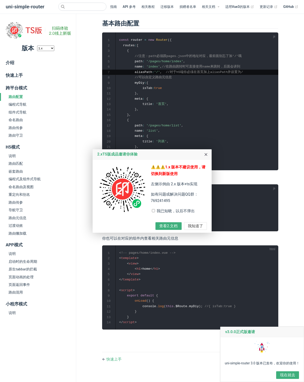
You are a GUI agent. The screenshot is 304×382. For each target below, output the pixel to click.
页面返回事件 (19, 285)
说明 (12, 156)
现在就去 (287, 375)
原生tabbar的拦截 (23, 269)
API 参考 (129, 7)
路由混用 (16, 292)
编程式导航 (17, 104)
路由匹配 (16, 163)
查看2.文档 (168, 226)
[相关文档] (210, 7)
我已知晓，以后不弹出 (176, 211)
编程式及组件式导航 (25, 179)
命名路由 (16, 120)
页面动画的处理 (21, 277)
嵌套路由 (16, 171)
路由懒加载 (17, 233)
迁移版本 (167, 7)
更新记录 (269, 7)
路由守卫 (16, 135)
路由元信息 (17, 218)
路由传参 (16, 128)
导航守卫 (16, 210)
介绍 (10, 62)
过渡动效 (16, 225)
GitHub (290, 7)
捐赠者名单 (187, 7)
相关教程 (148, 7)
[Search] (82, 7)
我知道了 (195, 226)
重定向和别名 (19, 194)
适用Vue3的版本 (239, 7)
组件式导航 (17, 112)
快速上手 (14, 75)
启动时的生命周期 (23, 261)
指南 (113, 7)
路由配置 (16, 97)
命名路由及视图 (21, 187)
